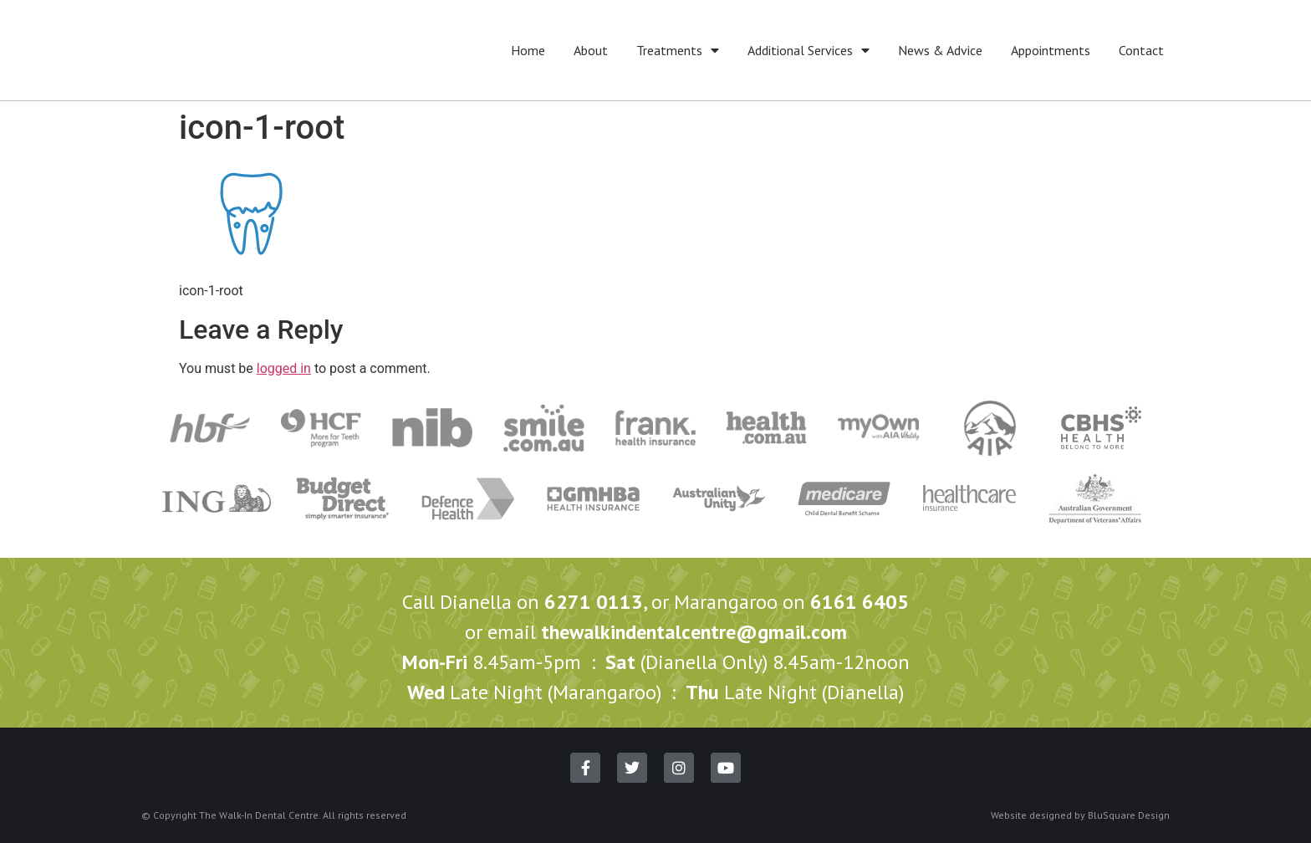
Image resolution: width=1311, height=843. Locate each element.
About (591, 50)
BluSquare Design (1129, 815)
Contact (1141, 50)
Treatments (677, 50)
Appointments (1050, 50)
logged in (284, 368)
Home (528, 50)
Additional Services (808, 50)
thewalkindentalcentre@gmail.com (694, 632)
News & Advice (940, 50)
